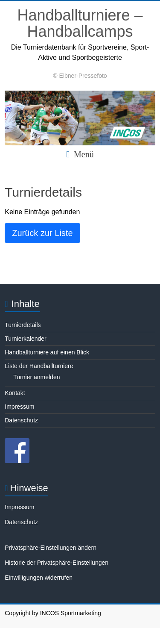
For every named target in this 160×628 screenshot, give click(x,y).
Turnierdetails (23, 324)
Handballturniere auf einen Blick (47, 352)
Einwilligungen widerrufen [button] (39, 577)
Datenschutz (21, 420)
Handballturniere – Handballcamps (80, 23)
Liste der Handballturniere (39, 366)
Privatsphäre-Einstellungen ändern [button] (50, 547)
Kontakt (15, 392)
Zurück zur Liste (42, 233)
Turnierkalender (26, 338)
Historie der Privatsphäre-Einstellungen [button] (56, 562)
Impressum (19, 406)
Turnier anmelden (36, 377)
